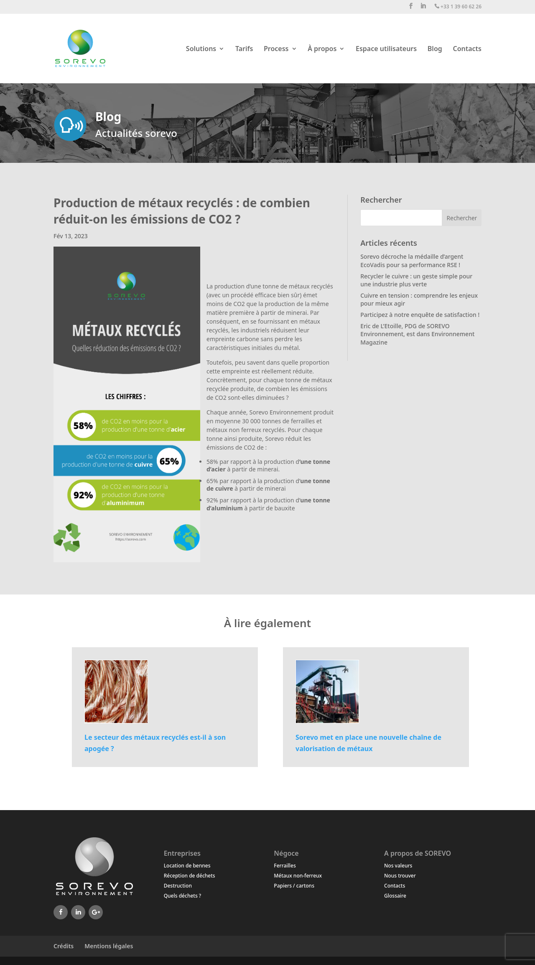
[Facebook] (61, 912)
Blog (435, 49)
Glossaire (395, 895)
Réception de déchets (189, 875)
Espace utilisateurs (386, 49)
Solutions (201, 49)
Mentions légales (108, 946)
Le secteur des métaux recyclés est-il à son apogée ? (155, 743)
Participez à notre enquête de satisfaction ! (419, 315)
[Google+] (96, 912)
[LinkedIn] (78, 912)
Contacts (467, 49)
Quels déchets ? (182, 895)
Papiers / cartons (294, 885)
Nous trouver (400, 875)
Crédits (64, 946)
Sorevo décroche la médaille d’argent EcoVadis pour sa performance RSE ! (411, 260)
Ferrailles (285, 865)
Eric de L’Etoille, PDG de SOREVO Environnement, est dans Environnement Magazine (417, 334)
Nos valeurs (398, 865)
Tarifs (244, 49)
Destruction (178, 885)
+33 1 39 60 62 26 (458, 7)
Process (276, 49)
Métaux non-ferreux (298, 875)
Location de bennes (187, 865)
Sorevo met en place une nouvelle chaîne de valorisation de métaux (368, 743)
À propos (322, 49)
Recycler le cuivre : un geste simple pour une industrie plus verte (416, 280)
